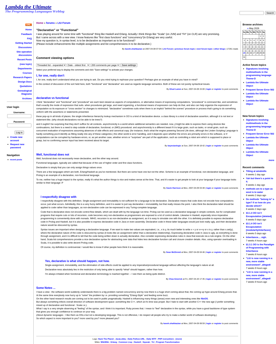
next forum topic (204, 49)
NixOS (204, 298)
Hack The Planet (106, 339)
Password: (19, 121)
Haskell (137, 342)
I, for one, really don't (50, 75)
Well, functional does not (52, 154)
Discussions (25, 47)
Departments (25, 68)
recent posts (16, 159)
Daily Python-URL (136, 339)
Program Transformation (168, 342)
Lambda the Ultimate (28, 7)
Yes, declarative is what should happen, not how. (77, 261)
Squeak (146, 342)
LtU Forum (64, 23)
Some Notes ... (45, 287)
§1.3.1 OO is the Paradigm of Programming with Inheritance (260, 247)
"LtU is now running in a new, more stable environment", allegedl (259, 261)
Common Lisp (125, 342)
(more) (178, 339)
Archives (27, 98)
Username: (19, 112)
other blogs (219, 49)
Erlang (114, 342)
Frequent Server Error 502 (260, 89)
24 (244, 53)
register (217, 89)
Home (28, 29)
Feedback (26, 34)
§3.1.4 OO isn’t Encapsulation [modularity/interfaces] (258, 226)
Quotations (26, 86)
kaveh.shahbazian (133, 49)
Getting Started (23, 43)
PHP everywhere (166, 339)
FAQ (29, 38)
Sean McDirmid (173, 252)
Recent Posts (24, 59)
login (208, 89)
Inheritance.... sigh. (256, 237)
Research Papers (22, 77)
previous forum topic (185, 49)
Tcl (153, 342)
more (271, 109)
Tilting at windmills (256, 171)
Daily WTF (151, 339)
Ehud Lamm (175, 89)
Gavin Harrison (173, 188)
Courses (27, 73)
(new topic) (26, 64)
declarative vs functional (52, 97)
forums (50, 23)
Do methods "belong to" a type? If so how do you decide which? (260, 202)
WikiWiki (105, 342)
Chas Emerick (175, 279)
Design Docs (25, 81)
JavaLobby (120, 339)
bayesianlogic (174, 146)
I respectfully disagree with (58, 196)
